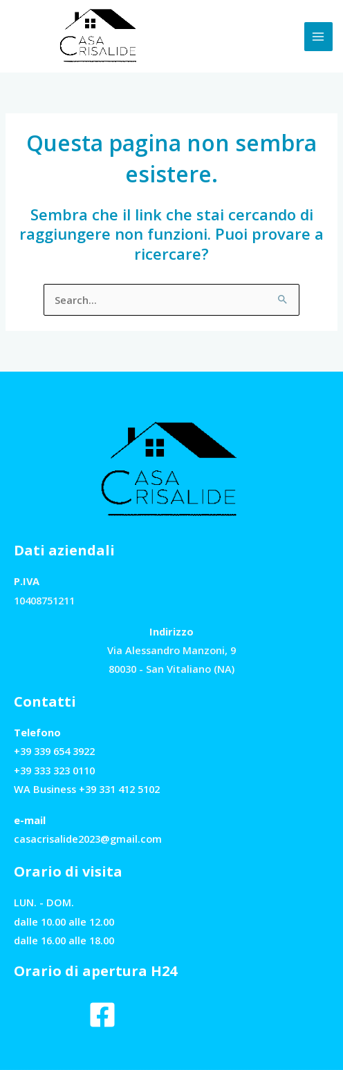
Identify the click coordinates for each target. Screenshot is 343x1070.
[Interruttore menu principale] (318, 36)
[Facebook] (102, 1015)
